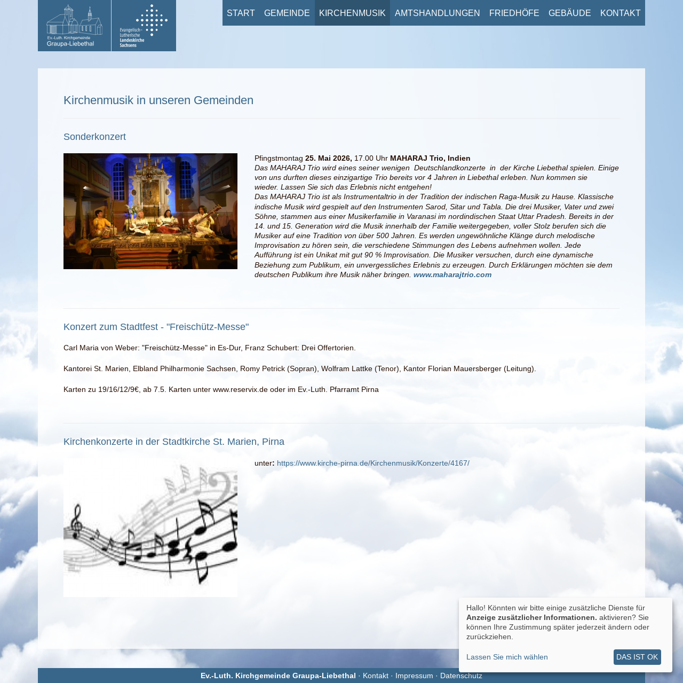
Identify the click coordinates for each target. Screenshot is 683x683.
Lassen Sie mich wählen (507, 657)
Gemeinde (287, 13)
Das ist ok (637, 657)
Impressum (414, 675)
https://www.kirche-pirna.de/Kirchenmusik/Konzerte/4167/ (373, 463)
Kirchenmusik (352, 13)
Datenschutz (461, 675)
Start (241, 13)
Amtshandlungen (437, 13)
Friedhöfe (514, 13)
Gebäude (570, 13)
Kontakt (620, 13)
